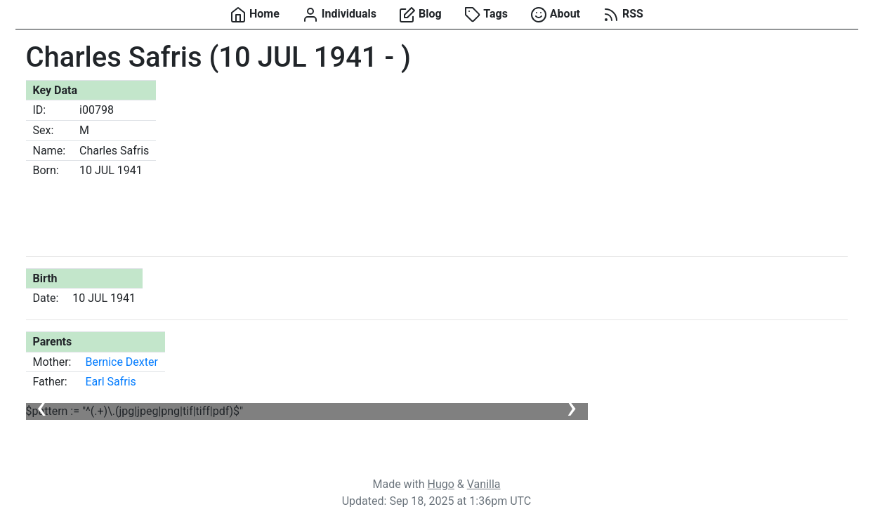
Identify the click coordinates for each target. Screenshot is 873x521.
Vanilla (484, 484)
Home (255, 14)
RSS (623, 14)
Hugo (441, 484)
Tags (486, 14)
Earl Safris (110, 381)
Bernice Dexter (121, 362)
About (555, 14)
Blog (420, 14)
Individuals (339, 14)
